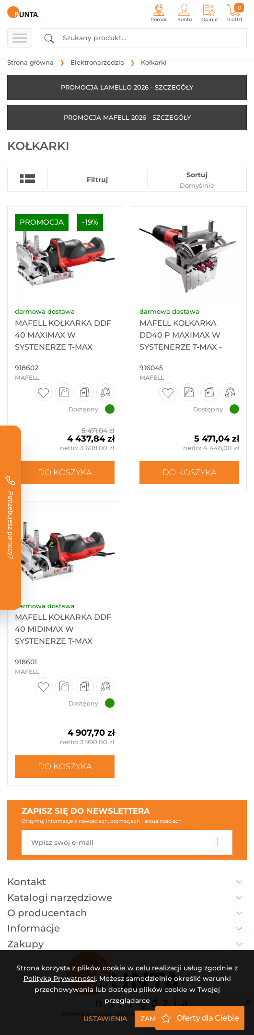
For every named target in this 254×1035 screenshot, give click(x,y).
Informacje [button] (127, 928)
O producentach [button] (127, 913)
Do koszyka (65, 472)
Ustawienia (105, 1018)
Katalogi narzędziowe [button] (127, 897)
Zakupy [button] (127, 944)
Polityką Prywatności (59, 978)
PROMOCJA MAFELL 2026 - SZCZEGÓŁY (127, 117)
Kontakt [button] (127, 881)
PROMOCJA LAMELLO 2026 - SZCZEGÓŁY (127, 87)
